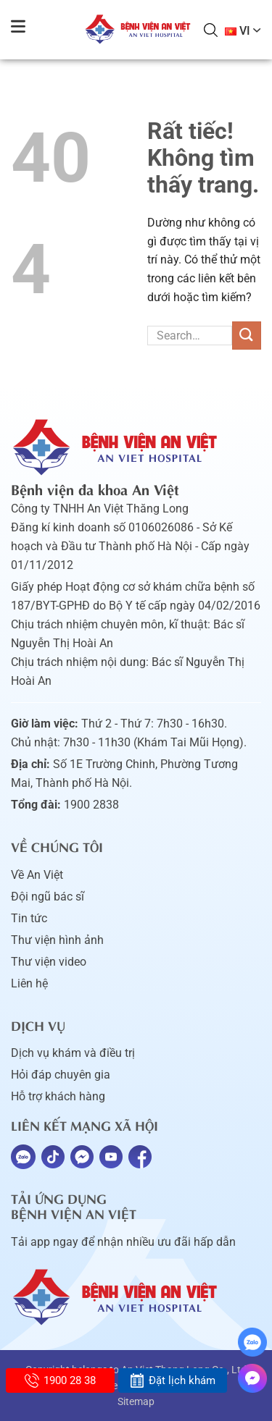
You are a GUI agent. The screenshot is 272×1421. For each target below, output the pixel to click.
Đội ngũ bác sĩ (47, 896)
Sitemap (136, 1401)
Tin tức (29, 918)
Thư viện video (48, 962)
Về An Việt (37, 875)
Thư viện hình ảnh (57, 940)
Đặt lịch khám (172, 1380)
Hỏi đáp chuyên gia (60, 1074)
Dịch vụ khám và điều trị (73, 1053)
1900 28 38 (60, 1380)
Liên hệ (29, 983)
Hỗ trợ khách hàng (58, 1096)
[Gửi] (246, 335)
